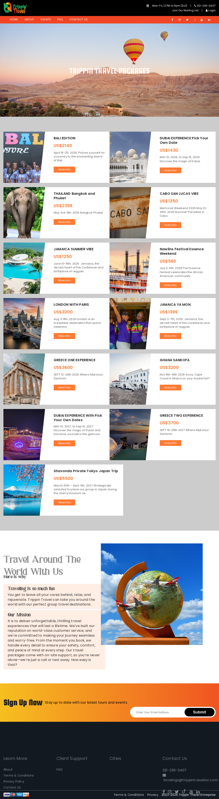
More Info (64, 169)
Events (46, 20)
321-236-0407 (205, 5)
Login (211, 10)
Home (14, 20)
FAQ (60, 20)
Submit (199, 712)
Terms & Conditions (129, 795)
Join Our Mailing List (185, 10)
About (29, 20)
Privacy (152, 795)
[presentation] (162, 696)
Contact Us (79, 20)
